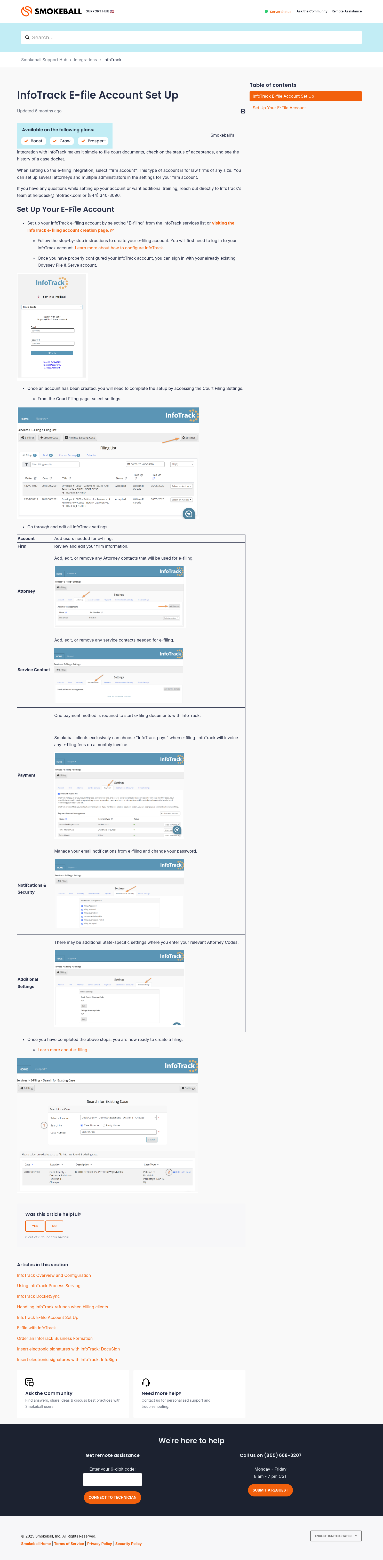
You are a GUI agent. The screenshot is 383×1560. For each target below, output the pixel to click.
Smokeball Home (36, 1543)
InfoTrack (112, 59)
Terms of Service (69, 1543)
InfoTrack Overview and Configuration (54, 1275)
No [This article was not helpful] (54, 1226)
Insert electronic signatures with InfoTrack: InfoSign (67, 1359)
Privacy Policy (99, 1543)
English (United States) (334, 1536)
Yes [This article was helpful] (35, 1226)
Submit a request (270, 1490)
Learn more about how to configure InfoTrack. (119, 247)
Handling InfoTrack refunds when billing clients (62, 1306)
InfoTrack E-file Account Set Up (47, 1317)
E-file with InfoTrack (36, 1327)
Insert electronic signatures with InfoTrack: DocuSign (68, 1349)
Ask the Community (312, 11)
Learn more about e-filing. (63, 1049)
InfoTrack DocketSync (38, 1296)
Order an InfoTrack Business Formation (55, 1338)
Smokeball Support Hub (44, 59)
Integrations (85, 59)
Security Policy (128, 1543)
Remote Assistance (347, 11)
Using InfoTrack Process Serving (49, 1285)
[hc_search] (191, 37)
